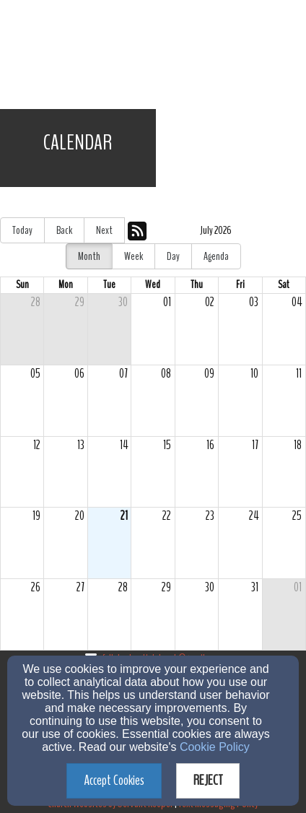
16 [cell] (210, 445)
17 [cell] (255, 445)
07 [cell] (123, 373)
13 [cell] (80, 445)
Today (22, 230)
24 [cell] (253, 516)
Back (64, 230)
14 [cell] (124, 445)
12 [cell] (36, 445)
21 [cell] (124, 516)
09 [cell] (209, 373)
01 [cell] (167, 302)
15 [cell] (167, 445)
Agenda (216, 256)
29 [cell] (79, 302)
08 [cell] (166, 373)
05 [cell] (35, 373)
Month (89, 256)
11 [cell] (299, 373)
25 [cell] (297, 516)
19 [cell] (36, 516)
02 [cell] (209, 302)
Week (133, 256)
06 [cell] (79, 373)
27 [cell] (80, 587)
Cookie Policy (215, 747)
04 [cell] (297, 302)
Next (104, 230)
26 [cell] (35, 587)
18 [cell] (298, 445)
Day (173, 256)
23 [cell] (210, 516)
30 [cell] (123, 302)
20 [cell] (79, 516)
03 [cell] (253, 302)
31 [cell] (254, 587)
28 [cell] (35, 302)
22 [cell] (166, 516)
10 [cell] (254, 373)
